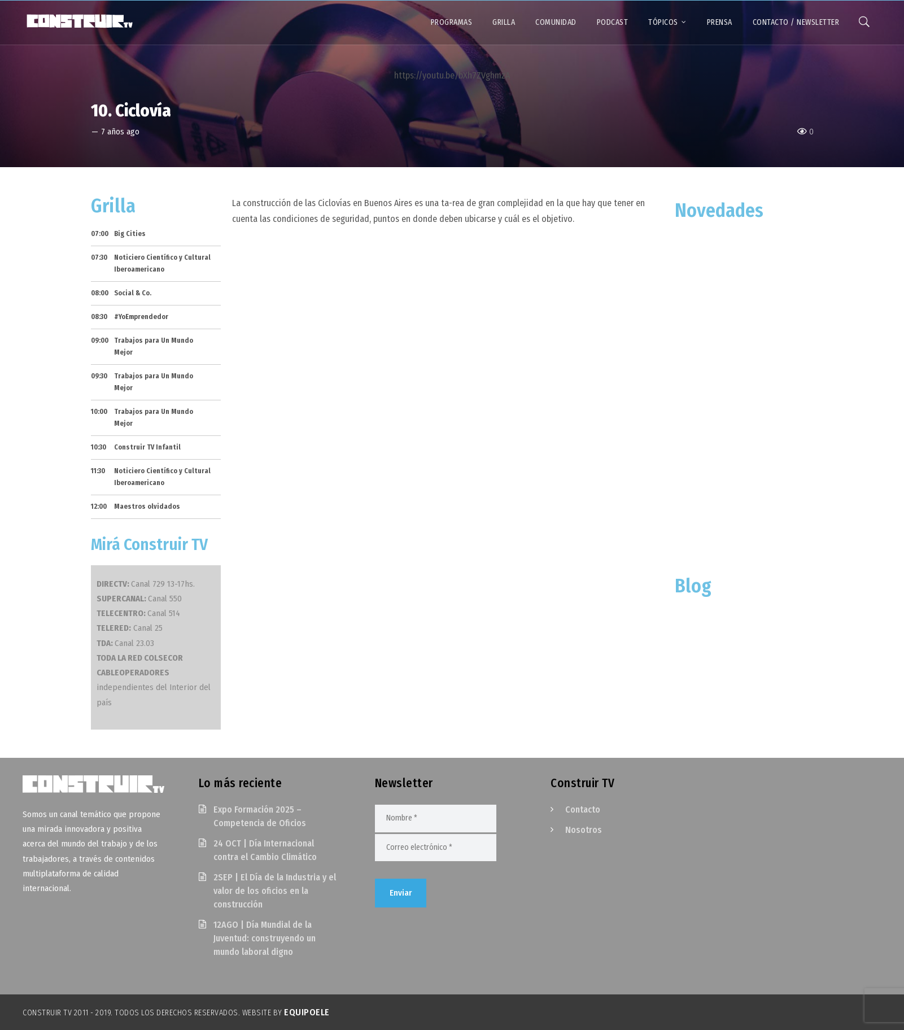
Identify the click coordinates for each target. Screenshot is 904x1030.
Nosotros (583, 829)
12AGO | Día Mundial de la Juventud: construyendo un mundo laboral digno (264, 938)
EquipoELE (307, 1012)
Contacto (582, 809)
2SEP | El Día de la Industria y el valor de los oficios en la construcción (274, 891)
